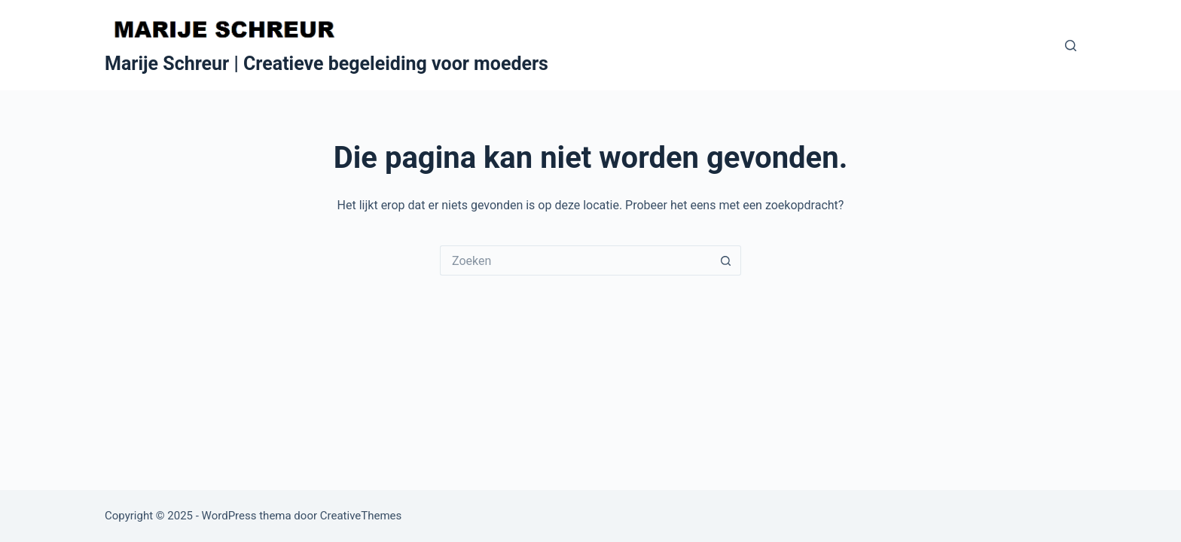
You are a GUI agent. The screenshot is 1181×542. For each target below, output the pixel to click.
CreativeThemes (361, 515)
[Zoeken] (1070, 45)
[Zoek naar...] (575, 260)
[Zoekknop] (726, 260)
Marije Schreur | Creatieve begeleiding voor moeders (326, 64)
